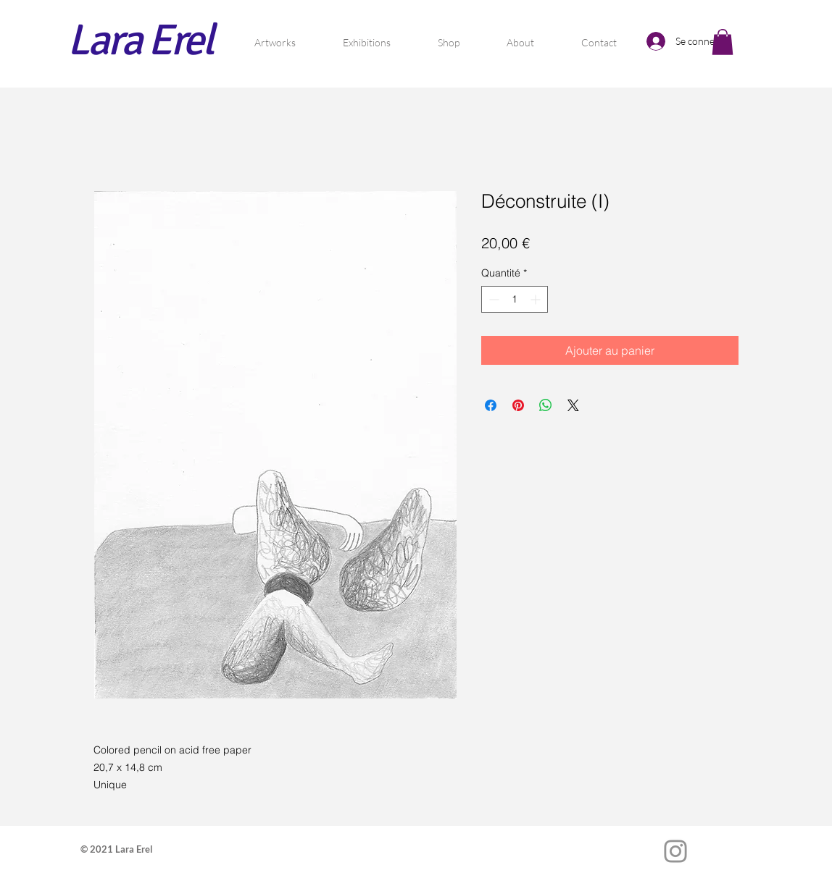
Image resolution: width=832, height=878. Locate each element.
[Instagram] (675, 851)
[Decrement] (492, 299)
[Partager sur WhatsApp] (545, 405)
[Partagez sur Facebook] (490, 405)
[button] (722, 42)
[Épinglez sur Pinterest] (518, 405)
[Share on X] (573, 405)
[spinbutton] (515, 299)
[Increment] (537, 299)
